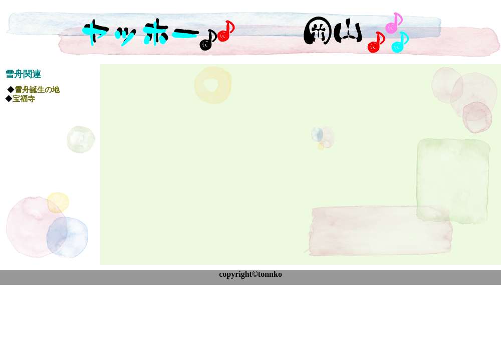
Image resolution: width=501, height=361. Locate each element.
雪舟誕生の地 (37, 90)
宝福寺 (24, 99)
